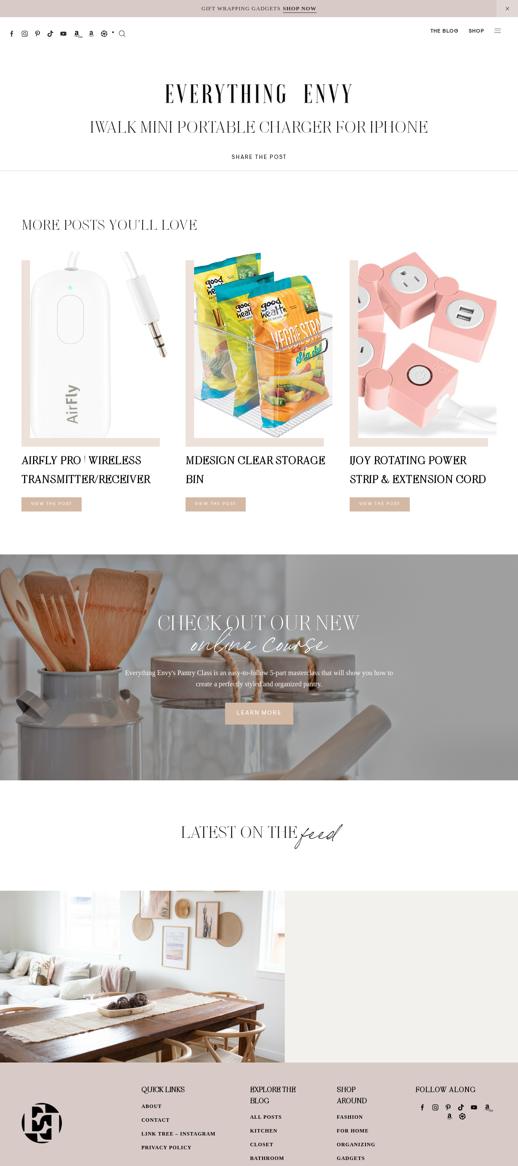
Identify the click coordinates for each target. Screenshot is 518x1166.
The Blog (444, 31)
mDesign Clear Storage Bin (255, 470)
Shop (476, 31)
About (151, 1106)
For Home (353, 1131)
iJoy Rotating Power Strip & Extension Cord (418, 470)
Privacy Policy (166, 1148)
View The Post (51, 504)
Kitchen (263, 1131)
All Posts (266, 1117)
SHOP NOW (300, 8)
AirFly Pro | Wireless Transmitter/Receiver (85, 470)
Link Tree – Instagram (178, 1134)
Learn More (259, 713)
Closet (262, 1145)
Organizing (356, 1145)
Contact (155, 1120)
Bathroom (267, 1158)
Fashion (350, 1117)
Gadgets (351, 1158)
